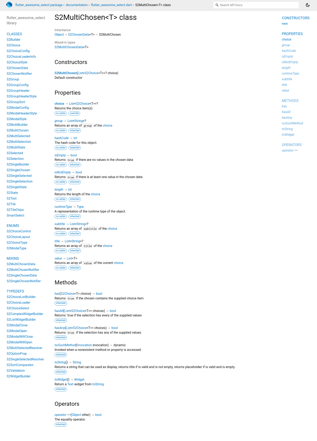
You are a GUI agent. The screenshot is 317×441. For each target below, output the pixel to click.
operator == (63, 415)
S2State (12, 193)
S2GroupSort (16, 102)
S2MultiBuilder (17, 125)
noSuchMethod (65, 345)
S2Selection (15, 159)
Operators (291, 145)
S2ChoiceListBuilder (21, 297)
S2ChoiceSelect (18, 308)
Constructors (296, 18)
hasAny (60, 328)
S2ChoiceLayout (18, 237)
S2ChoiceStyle (17, 62)
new (285, 24)
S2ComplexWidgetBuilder (25, 314)
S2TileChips (15, 210)
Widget (79, 379)
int (75, 138)
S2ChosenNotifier (19, 74)
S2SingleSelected (19, 176)
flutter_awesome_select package (38, 5)
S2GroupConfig (18, 85)
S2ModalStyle (16, 119)
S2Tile (11, 204)
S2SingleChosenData (22, 275)
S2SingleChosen (18, 170)
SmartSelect (15, 215)
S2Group (13, 79)
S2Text (12, 198)
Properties (292, 34)
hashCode (62, 138)
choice (59, 104)
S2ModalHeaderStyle (22, 113)
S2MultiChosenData (69, 47)
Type (80, 207)
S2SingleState (17, 187)
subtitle (60, 224)
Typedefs (15, 291)
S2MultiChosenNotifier (23, 270)
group (59, 121)
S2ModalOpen (17, 331)
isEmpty (60, 155)
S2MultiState (16, 147)
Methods (290, 100)
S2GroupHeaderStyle (22, 96)
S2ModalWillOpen (19, 342)
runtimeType (63, 207)
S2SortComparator (20, 365)
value (58, 258)
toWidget (61, 379)
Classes (14, 34)
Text (70, 384)
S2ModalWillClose (20, 336)
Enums (13, 225)
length (59, 189)
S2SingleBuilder (18, 164)
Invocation (84, 345)
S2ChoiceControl (19, 231)
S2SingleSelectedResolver (25, 359)
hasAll (59, 311)
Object (59, 34)
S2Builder (13, 40)
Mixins (13, 258)
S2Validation (16, 371)
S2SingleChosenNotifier (24, 281)
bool (74, 155)
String (78, 121)
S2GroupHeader (18, 91)
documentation (77, 5)
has (57, 294)
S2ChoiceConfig (18, 51)
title (57, 241)
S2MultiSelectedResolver (24, 348)
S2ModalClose (17, 325)
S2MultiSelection (19, 142)
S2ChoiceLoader (18, 302)
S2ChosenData (79, 34)
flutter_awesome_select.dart (111, 5)
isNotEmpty (63, 172)
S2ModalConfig (18, 108)
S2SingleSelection (20, 181)
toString (60, 362)
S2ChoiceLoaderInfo (21, 57)
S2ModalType (16, 248)
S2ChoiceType (17, 243)
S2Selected (15, 153)
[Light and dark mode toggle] (307, 5)
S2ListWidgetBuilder (21, 319)
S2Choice (91, 73)
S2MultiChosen (66, 73)
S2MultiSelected (18, 136)
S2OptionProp (17, 354)
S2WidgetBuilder (19, 376)
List (80, 73)
